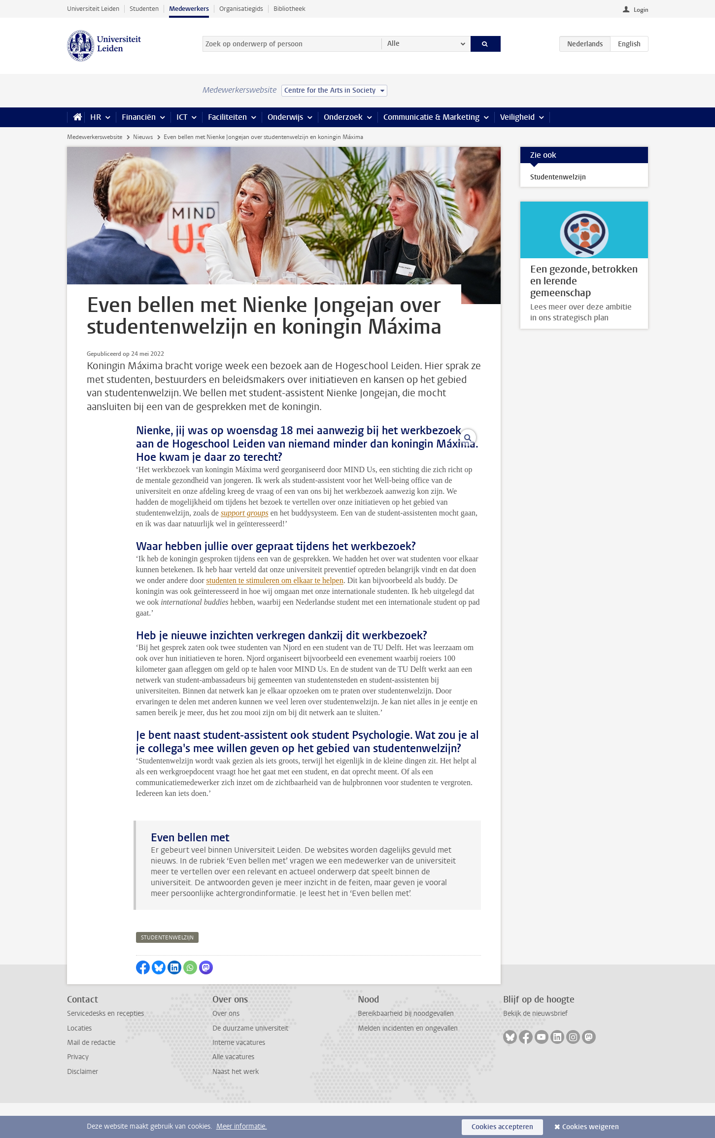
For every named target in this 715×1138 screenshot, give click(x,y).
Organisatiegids (241, 8)
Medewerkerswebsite (94, 137)
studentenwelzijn (167, 972)
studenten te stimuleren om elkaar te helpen (274, 615)
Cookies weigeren (590, 1127)
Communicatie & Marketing (431, 117)
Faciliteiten (227, 117)
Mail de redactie (91, 1077)
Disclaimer (82, 1106)
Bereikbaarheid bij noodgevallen (406, 1048)
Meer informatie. (241, 1126)
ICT (181, 117)
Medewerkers (189, 8)
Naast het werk (235, 1106)
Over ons (225, 1048)
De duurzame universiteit (250, 1063)
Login (641, 10)
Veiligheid (517, 117)
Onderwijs (285, 117)
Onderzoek (343, 117)
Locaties (79, 1063)
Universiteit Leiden (93, 8)
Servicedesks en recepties (105, 1048)
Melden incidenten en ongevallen (408, 1063)
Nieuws (143, 137)
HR (95, 117)
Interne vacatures (238, 1077)
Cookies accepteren (502, 1127)
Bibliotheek (289, 8)
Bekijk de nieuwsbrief (535, 1048)
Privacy (78, 1092)
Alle (393, 43)
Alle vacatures (233, 1092)
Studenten (144, 8)
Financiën (139, 117)
